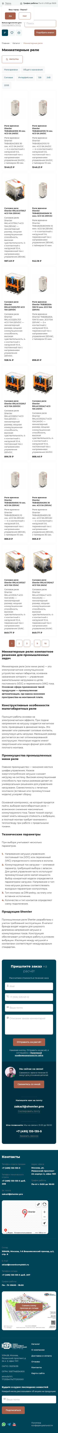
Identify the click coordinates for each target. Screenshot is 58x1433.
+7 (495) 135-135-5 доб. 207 (16, 1275)
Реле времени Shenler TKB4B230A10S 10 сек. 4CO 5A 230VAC (15, 501)
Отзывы (35, 1361)
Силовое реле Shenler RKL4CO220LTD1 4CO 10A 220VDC (14, 306)
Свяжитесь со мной (29, 1084)
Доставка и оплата (41, 1356)
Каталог (35, 1344)
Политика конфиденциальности (42, 1424)
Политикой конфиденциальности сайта (29, 1054)
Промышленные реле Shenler (19, 919)
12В (39, 77)
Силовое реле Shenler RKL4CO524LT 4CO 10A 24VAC (43, 582)
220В (6, 85)
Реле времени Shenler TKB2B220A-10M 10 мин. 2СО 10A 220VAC (42, 306)
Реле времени (11, 70)
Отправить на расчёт (29, 1042)
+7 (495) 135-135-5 (29, 1131)
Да (10, 16)
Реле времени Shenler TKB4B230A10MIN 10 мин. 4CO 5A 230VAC (42, 212)
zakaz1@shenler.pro (11, 22)
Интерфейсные (25, 77)
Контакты (36, 1367)
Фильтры (12, 59)
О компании (38, 1350)
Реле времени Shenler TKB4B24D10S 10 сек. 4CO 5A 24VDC (42, 130)
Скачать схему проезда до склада (29, 1306)
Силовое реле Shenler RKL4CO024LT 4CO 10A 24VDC (41, 405)
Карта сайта (38, 1373)
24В (48, 77)
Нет (25, 16)
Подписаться (13, 1410)
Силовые (8, 77)
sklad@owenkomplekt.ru (15, 1264)
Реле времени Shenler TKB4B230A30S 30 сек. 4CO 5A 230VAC (42, 501)
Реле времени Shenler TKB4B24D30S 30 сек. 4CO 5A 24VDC (15, 130)
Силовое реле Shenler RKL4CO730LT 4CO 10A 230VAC (15, 211)
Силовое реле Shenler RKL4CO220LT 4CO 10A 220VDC (15, 403)
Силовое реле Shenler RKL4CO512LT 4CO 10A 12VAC (14, 582)
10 (45, 643)
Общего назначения (33, 70)
